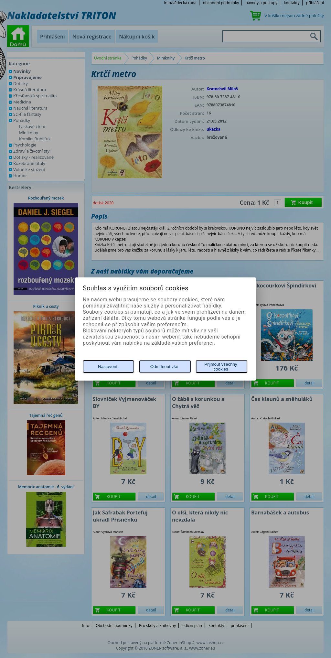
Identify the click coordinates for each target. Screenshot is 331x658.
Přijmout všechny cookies (220, 367)
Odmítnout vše (164, 366)
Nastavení (107, 366)
